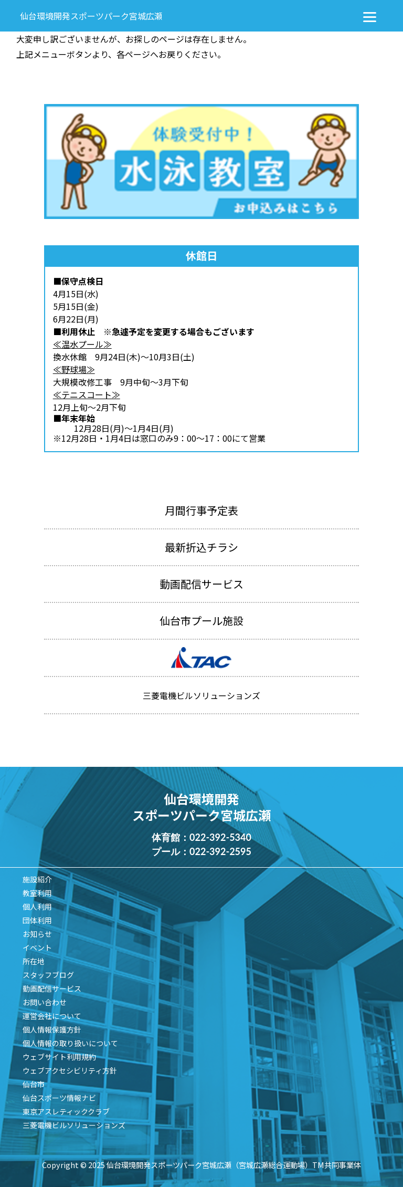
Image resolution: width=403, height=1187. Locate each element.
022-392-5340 (220, 837)
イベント (37, 947)
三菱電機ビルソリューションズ (74, 1125)
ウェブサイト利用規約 (59, 1056)
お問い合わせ (45, 1002)
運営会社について (52, 1016)
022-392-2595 (220, 851)
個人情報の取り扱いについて (70, 1043)
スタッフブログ (48, 975)
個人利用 (37, 906)
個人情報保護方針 (52, 1029)
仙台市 (34, 1084)
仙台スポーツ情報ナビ (59, 1097)
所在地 (34, 961)
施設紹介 (37, 879)
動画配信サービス (201, 583)
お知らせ (37, 934)
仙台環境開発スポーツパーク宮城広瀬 (91, 15)
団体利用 (37, 920)
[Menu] (370, 16)
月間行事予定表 (201, 510)
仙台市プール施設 (201, 620)
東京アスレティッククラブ (66, 1111)
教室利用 (37, 893)
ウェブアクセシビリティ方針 (70, 1070)
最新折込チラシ (201, 547)
